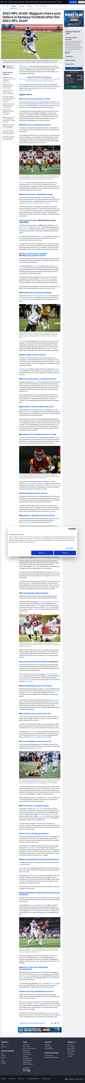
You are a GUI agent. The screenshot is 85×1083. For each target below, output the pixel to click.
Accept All (65, 553)
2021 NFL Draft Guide (41, 79)
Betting (43, 6)
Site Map (3, 1078)
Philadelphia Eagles (44, 194)
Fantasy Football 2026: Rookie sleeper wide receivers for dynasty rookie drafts (8, 99)
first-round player (23, 299)
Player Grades (26, 1050)
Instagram (72, 1046)
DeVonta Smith (28, 194)
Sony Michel (42, 905)
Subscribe (47, 1044)
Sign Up (74, 86)
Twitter (71, 1044)
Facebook (72, 1050)
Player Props (26, 1044)
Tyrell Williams (39, 483)
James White (33, 910)
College (21, 6)
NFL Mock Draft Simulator (47, 81)
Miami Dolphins (42, 593)
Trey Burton (36, 1003)
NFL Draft (30, 6)
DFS (37, 6)
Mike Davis (26, 255)
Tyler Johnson (54, 983)
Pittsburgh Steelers (42, 125)
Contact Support (49, 1055)
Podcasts (72, 1054)
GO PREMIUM (73, 2)
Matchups (25, 1056)
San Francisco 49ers (41, 99)
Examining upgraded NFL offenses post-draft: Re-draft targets (8, 112)
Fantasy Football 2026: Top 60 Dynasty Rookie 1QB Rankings (8, 126)
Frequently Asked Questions (52, 1057)
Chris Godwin (38, 974)
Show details (69, 548)
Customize (42, 553)
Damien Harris (33, 905)
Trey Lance (27, 99)
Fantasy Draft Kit (27, 1058)
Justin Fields (49, 674)
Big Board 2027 (27, 1062)
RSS (71, 1056)
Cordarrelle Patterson (45, 279)
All (3, 6)
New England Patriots (28, 220)
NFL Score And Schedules (29, 1048)
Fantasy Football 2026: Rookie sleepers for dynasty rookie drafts (8, 132)
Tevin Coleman (27, 411)
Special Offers (48, 1046)
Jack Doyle (51, 1005)
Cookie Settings (46, 1078)
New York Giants (45, 686)
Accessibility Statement (33, 1078)
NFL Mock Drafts (34, 81)
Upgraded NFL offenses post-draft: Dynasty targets (7, 86)
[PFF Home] (2, 2)
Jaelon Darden (50, 977)
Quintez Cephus (53, 485)
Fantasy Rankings (27, 1060)
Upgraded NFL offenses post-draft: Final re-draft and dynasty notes (8, 80)
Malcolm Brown (34, 266)
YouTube (72, 1048)
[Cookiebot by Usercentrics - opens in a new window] (69, 529)
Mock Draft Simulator (28, 1064)
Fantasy (14, 6)
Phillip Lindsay (39, 788)
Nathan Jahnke (11, 65)
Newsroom (4, 1046)
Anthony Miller (27, 522)
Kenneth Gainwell (34, 875)
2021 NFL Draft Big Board (27, 79)
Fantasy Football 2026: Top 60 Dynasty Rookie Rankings (8, 105)
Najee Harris (27, 125)
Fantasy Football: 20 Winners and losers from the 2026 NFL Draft (8, 138)
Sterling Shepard (29, 686)
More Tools (74, 68)
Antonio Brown (25, 976)
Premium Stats (26, 1052)
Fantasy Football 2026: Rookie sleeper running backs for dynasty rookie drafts (8, 119)
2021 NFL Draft (26, 66)
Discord (72, 1052)
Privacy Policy (11, 1078)
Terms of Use (21, 1078)
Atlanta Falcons (39, 255)
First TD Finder (26, 1046)
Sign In (81, 2)
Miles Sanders (23, 868)
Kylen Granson (49, 1013)
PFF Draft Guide (32, 731)
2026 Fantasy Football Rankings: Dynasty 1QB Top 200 (7, 92)
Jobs (2, 1044)
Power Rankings (27, 1054)
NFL (7, 6)
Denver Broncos (26, 662)
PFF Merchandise (49, 1048)
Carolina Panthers (41, 662)
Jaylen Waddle (28, 593)
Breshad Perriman (28, 483)
